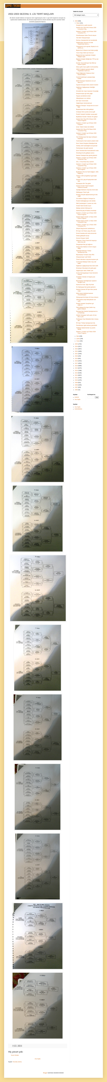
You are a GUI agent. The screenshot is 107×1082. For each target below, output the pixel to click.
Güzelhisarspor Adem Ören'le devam (86, 35)
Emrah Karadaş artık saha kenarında (86, 233)
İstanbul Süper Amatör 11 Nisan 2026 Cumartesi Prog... (86, 221)
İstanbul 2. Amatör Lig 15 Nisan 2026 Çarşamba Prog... (86, 164)
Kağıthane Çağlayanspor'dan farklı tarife (87, 265)
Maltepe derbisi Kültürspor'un (84, 208)
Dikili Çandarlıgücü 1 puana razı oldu (86, 203)
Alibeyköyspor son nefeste (83, 98)
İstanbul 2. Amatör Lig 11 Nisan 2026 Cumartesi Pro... (86, 225)
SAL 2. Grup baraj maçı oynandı (85, 161)
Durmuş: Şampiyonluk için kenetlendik (86, 40)
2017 (76, 363)
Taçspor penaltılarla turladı (83, 96)
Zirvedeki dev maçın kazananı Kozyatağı (87, 91)
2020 (76, 356)
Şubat (78, 338)
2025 (76, 344)
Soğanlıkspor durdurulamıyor (84, 103)
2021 (76, 353)
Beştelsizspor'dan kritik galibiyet (85, 109)
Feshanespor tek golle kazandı (84, 148)
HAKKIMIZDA (78, 409)
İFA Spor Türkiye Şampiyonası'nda (85, 323)
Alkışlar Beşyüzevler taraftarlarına (85, 228)
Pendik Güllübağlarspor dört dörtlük (85, 201)
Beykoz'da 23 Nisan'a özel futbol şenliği (87, 50)
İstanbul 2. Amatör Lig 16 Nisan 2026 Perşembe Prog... (86, 158)
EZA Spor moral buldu (82, 100)
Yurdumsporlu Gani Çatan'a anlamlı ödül (87, 141)
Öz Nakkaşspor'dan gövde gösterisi (85, 287)
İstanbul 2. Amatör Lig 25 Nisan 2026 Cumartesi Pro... (86, 32)
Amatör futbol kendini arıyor (83, 205)
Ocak (78, 341)
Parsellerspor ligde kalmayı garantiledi (86, 325)
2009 (76, 382)
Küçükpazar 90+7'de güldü (83, 183)
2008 (76, 385)
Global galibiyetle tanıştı (82, 235)
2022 (76, 351)
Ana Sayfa (37, 1059)
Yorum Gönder (15, 1055)
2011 (76, 377)
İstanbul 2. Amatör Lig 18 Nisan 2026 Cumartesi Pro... (86, 133)
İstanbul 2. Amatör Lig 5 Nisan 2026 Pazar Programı (86, 332)
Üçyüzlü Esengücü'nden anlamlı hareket (87, 85)
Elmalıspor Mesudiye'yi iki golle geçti (86, 268)
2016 (76, 365)
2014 (76, 370)
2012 (76, 375)
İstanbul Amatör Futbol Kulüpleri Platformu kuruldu (85, 186)
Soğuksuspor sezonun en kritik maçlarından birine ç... (84, 43)
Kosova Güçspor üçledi (82, 238)
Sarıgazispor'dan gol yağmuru (84, 244)
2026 (76, 21)
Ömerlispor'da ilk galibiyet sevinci (85, 153)
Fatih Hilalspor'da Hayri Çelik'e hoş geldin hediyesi (85, 308)
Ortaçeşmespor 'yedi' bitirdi (83, 257)
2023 (76, 349)
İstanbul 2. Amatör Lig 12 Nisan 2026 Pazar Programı (86, 213)
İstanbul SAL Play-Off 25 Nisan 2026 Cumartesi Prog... (86, 28)
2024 (76, 346)
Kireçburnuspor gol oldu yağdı (84, 93)
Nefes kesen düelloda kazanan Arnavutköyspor (84, 294)
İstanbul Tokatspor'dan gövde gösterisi (86, 155)
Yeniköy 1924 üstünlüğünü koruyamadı (86, 145)
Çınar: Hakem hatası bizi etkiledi (85, 127)
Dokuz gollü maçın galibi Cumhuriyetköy (87, 67)
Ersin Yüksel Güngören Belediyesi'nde (86, 143)
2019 (76, 358)
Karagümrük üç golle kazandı (84, 25)
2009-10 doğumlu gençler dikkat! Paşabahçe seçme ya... (85, 70)
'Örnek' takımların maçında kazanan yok (87, 259)
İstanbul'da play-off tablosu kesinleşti (86, 210)
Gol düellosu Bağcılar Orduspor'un (85, 198)
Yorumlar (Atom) (17, 1062)
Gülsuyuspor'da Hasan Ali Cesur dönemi (87, 297)
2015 (76, 368)
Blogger (45, 1073)
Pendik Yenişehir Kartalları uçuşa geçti (86, 114)
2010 (76, 380)
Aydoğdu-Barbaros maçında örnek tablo (87, 190)
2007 (76, 387)
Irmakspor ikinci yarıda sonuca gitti (85, 112)
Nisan (78, 23)
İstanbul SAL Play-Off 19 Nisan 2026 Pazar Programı (86, 119)
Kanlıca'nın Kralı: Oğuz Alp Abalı (85, 284)
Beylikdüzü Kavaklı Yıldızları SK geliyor (87, 116)
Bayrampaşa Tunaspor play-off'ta (85, 254)
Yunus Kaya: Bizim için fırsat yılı (85, 53)
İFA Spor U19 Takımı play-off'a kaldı (86, 231)
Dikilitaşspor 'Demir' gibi (82, 192)
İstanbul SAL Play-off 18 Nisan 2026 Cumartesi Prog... (86, 130)
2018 (76, 361)
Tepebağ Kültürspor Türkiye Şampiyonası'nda (83, 251)
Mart (77, 336)
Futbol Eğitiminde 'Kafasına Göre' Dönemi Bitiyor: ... (85, 73)
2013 (76, 373)
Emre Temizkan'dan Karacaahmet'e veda (87, 150)
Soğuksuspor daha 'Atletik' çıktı (84, 270)
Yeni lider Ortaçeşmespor (83, 37)
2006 (76, 390)
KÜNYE (77, 397)
